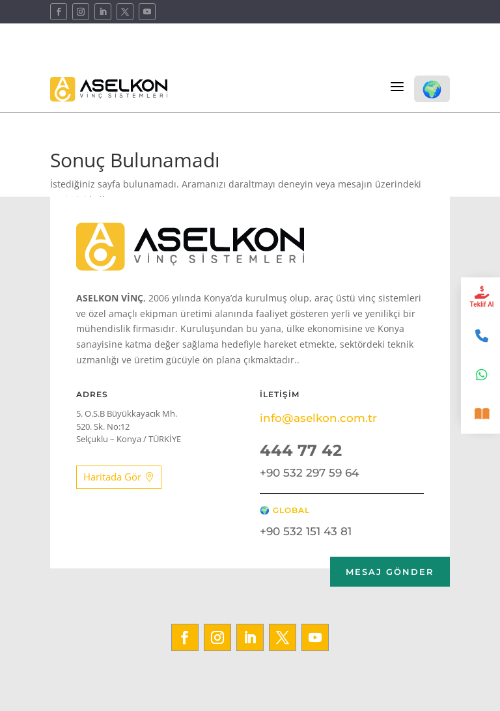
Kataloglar (427, 53)
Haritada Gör (112, 476)
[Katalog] (480, 414)
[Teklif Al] (480, 296)
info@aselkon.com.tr (318, 418)
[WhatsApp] (480, 375)
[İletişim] (480, 336)
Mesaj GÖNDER (390, 571)
